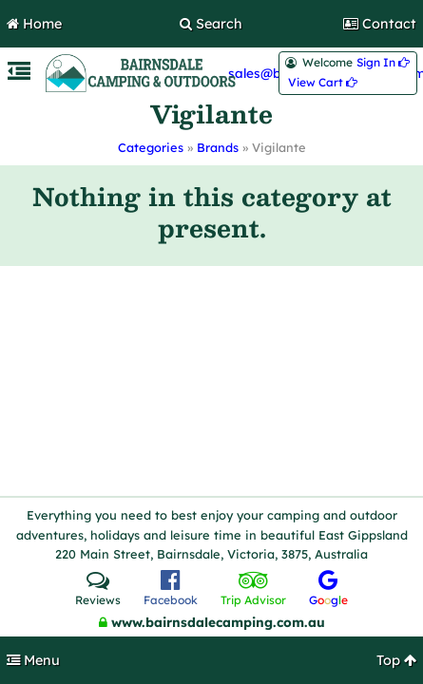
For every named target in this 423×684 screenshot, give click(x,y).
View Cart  (322, 82)
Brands (218, 147)
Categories (150, 147)
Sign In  (383, 62)
